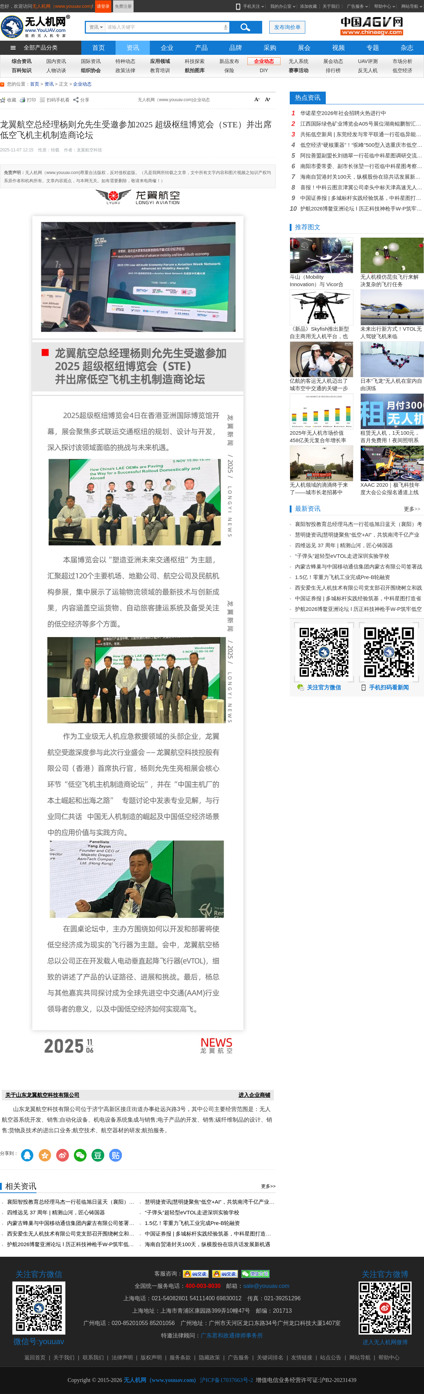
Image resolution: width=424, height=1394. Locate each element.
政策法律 (125, 70)
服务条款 (180, 1357)
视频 (338, 47)
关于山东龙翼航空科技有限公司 (42, 1095)
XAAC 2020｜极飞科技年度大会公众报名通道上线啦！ (390, 492)
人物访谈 (56, 70)
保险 (229, 70)
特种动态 (125, 61)
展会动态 (333, 61)
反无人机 (368, 70)
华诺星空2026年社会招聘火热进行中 (343, 113)
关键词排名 (270, 1357)
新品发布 (229, 61)
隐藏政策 (209, 1357)
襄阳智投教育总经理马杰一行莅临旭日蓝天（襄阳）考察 (73, 1202)
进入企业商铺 (254, 1095)
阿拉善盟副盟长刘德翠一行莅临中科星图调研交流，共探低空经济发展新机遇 (362, 155)
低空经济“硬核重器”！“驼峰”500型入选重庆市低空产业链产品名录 (362, 145)
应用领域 (160, 61)
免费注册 (123, 6)
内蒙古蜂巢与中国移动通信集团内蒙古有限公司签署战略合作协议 (84, 1223)
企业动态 (264, 61)
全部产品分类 (41, 48)
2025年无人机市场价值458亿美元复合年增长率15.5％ (318, 440)
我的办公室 (281, 6)
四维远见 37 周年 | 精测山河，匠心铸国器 (56, 1212)
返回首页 (35, 1357)
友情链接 (301, 1357)
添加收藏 (308, 6)
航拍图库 (195, 70)
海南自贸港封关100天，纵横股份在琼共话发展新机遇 (207, 1244)
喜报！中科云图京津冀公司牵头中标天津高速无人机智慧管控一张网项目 (362, 187)
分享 (84, 100)
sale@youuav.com (266, 1286)
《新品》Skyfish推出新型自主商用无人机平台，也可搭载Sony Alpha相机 (319, 336)
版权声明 (151, 1357)
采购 (270, 47)
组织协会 (91, 70)
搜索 (245, 27)
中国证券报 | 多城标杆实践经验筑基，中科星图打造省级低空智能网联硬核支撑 (237, 1234)
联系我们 (93, 1357)
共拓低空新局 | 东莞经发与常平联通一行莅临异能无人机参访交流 (362, 134)
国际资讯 (91, 61)
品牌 (235, 47)
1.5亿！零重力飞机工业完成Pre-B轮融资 (192, 1223)
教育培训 (160, 70)
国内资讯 (56, 61)
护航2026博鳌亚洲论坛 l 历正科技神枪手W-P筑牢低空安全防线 (81, 1244)
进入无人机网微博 (385, 1342)
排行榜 (333, 70)
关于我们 (331, 6)
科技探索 (195, 61)
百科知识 (21, 70)
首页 (98, 47)
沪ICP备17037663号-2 (226, 1380)
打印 (31, 100)
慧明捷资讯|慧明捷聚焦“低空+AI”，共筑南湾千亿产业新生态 (215, 1202)
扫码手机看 (58, 100)
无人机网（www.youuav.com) (62, 6)
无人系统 (298, 61)
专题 (372, 47)
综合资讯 (21, 61)
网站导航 (409, 6)
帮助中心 (382, 6)
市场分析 (402, 61)
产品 (201, 47)
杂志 (407, 47)
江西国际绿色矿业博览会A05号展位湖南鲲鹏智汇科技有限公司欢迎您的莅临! (362, 124)
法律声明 (122, 1357)
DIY (264, 70)
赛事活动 (298, 70)
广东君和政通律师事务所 (232, 1335)
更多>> (268, 1186)
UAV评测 (368, 61)
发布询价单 (287, 27)
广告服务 (355, 6)
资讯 (132, 47)
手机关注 (250, 6)
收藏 (11, 100)
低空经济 (402, 70)
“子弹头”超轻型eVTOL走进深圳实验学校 (192, 1212)
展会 (304, 47)
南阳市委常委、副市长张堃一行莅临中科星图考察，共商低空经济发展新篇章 (362, 166)
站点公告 (330, 1357)
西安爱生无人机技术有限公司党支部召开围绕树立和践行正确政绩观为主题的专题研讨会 (110, 1234)
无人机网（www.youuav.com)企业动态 (174, 99)
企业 (167, 47)
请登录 (103, 6)
